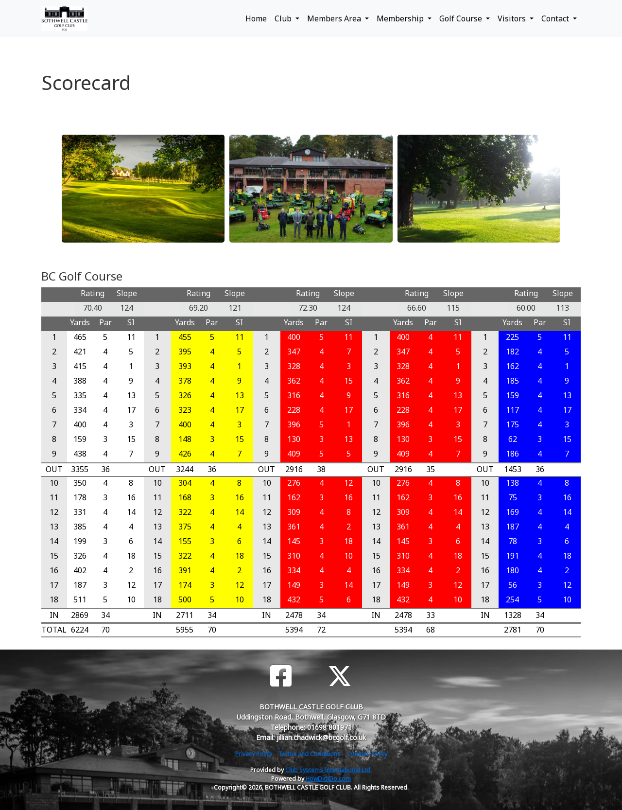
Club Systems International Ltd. (328, 770)
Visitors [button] (513, 18)
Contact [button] (556, 18)
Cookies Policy (367, 754)
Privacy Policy (253, 754)
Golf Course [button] (461, 18)
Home (256, 18)
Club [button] (284, 18)
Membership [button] (401, 18)
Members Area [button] (335, 18)
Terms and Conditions (309, 754)
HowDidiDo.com (328, 779)
